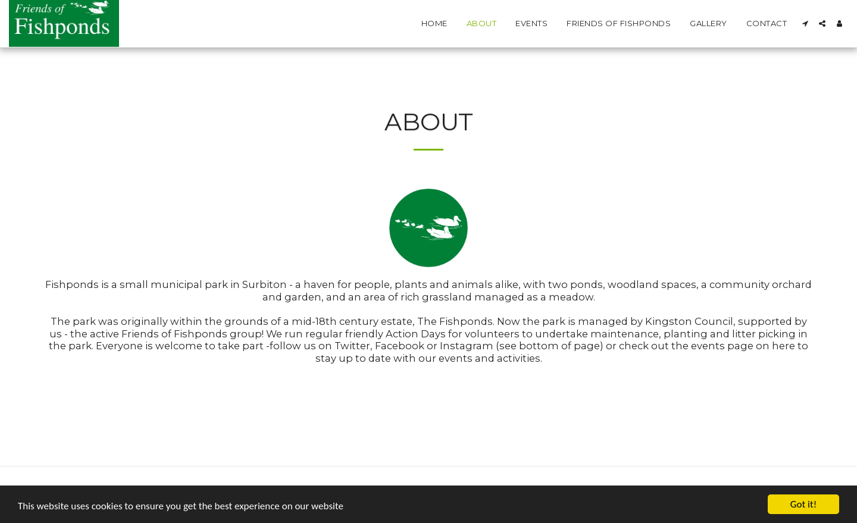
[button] (805, 23)
